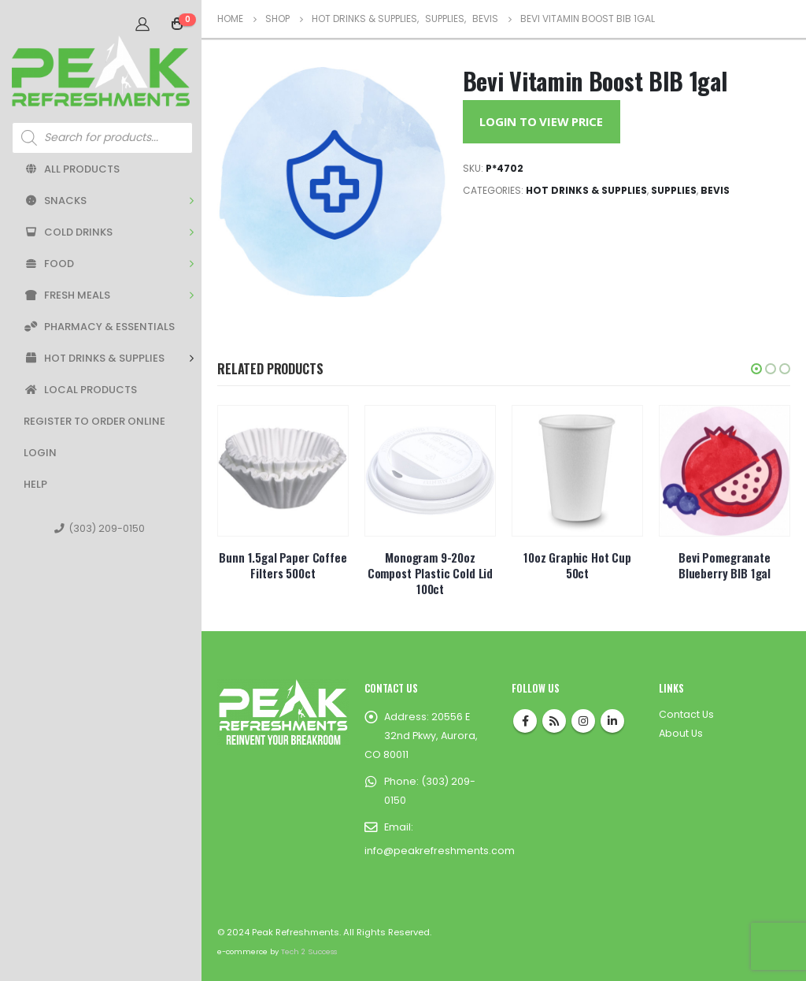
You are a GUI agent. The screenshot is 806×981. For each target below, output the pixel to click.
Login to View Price (541, 121)
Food (49, 263)
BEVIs (715, 190)
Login (40, 452)
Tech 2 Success (309, 951)
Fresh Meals (67, 295)
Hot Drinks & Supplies (94, 358)
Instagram (583, 721)
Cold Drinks (68, 232)
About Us (681, 733)
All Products (72, 169)
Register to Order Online (94, 421)
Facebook (525, 721)
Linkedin (612, 721)
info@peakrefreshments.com (439, 850)
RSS (554, 721)
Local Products (80, 389)
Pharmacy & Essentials (99, 326)
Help (35, 484)
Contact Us (686, 714)
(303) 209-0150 (99, 528)
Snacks (55, 200)
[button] (756, 368)
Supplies (674, 190)
